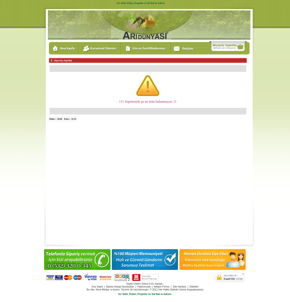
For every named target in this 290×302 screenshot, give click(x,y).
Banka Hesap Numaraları (120, 286)
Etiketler (193, 286)
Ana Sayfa (97, 286)
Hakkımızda (143, 286)
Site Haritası (179, 286)
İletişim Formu (161, 286)
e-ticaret (114, 289)
